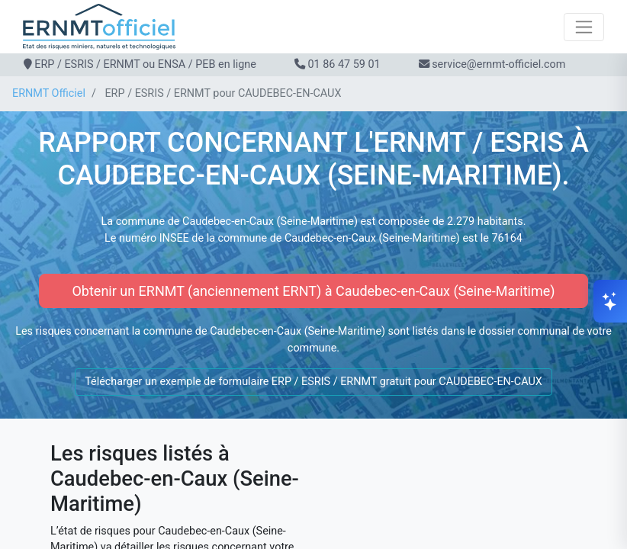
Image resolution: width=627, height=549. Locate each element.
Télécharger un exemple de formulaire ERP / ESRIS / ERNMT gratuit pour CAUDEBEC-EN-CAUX (313, 381)
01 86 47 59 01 (343, 64)
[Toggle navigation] (584, 27)
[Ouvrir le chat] (610, 301)
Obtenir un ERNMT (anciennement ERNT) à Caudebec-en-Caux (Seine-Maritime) (313, 291)
